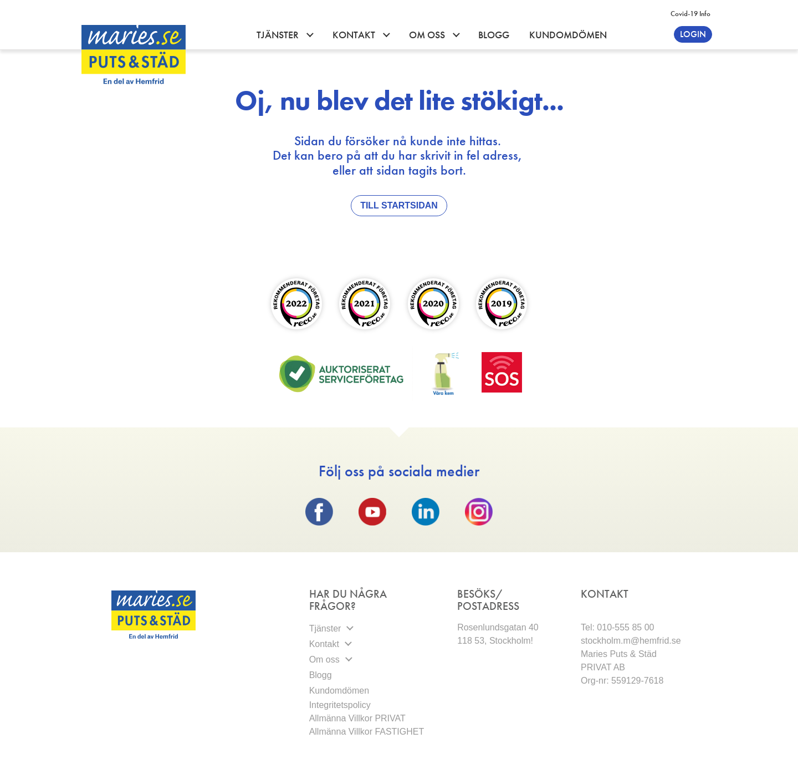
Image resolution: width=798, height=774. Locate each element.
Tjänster (279, 34)
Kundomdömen (568, 34)
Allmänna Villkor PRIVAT (357, 718)
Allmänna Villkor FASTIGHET (366, 731)
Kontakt (354, 34)
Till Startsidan (399, 205)
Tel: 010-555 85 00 (617, 627)
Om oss (428, 34)
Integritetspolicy (341, 705)
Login (693, 34)
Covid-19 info (690, 13)
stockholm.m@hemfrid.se (631, 640)
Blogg (493, 34)
